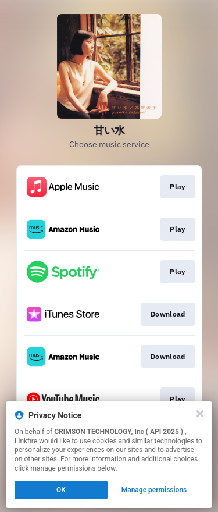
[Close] (200, 413)
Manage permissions (154, 490)
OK (61, 490)
